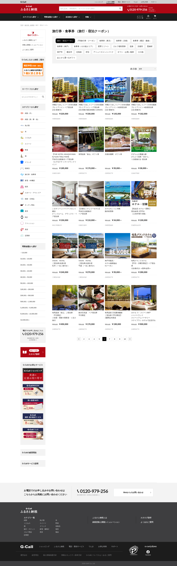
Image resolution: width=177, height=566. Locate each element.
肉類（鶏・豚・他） (32, 119)
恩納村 (149, 46)
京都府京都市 (56, 173)
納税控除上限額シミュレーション (106, 522)
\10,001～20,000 (26, 259)
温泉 (131, 46)
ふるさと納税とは (99, 518)
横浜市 (69, 52)
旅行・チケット (29, 529)
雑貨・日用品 (29, 199)
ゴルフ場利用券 (119, 46)
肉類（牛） (29, 113)
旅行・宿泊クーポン (65, 41)
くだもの (28, 138)
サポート (154, 2)
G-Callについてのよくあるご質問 (99, 555)
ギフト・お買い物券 (126, 52)
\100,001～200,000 (27, 289)
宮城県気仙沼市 (136, 225)
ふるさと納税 (110, 2)
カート (155, 18)
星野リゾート (103, 46)
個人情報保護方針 (50, 555)
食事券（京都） (122, 41)
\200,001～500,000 (27, 295)
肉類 (25, 520)
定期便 (27, 235)
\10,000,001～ (25, 320)
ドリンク (28, 162)
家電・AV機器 (30, 180)
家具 (26, 211)
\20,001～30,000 (26, 265)
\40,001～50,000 (26, 277)
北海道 (79, 52)
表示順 (133, 69)
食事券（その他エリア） (84, 46)
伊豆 (87, 52)
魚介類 (27, 125)
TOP (21, 25)
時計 (26, 217)
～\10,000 (23, 253)
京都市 (140, 46)
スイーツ (28, 144)
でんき (136, 2)
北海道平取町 (135, 173)
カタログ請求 (146, 518)
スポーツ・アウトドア (33, 193)
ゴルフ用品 (28, 532)
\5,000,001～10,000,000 (28, 314)
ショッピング (99, 2)
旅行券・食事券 (29, 25)
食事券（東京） (105, 41)
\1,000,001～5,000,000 (28, 308)
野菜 (26, 150)
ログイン (148, 18)
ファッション (29, 223)
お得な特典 (144, 2)
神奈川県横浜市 (57, 225)
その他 (140, 52)
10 (125, 339)
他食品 (27, 168)
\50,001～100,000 (26, 283)
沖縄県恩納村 (56, 119)
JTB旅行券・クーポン (86, 41)
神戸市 (60, 52)
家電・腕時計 (44, 529)
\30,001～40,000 (26, 271)
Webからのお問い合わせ (133, 492)
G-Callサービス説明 (30, 464)
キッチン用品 (29, 205)
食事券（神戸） (63, 46)
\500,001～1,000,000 (27, 301)
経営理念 (35, 555)
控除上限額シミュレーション (32, 45)
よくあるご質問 (27, 50)
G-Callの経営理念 (29, 453)
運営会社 (23, 555)
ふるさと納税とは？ (29, 40)
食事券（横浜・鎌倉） (142, 41)
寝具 (26, 187)
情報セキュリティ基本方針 (71, 555)
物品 (57, 532)
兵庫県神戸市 (83, 173)
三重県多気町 (56, 277)
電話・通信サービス (124, 2)
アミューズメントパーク (103, 52)
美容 (26, 229)
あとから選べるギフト (66, 58)
